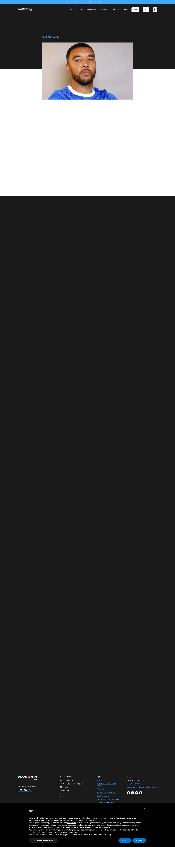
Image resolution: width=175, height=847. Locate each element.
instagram (132, 793)
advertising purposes (121, 825)
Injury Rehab (91, 9)
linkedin (140, 793)
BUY (146, 10)
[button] (145, 808)
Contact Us (116, 9)
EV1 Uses (79, 9)
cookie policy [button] (89, 820)
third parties (71, 823)
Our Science (104, 9)
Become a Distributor (106, 793)
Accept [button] (139, 840)
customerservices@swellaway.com (142, 787)
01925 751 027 (133, 784)
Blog (126, 9)
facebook (128, 793)
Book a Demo (103, 796)
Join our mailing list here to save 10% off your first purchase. (87, 2)
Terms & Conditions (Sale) (108, 799)
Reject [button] (124, 840)
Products (69, 9)
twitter (136, 793)
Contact (100, 789)
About (99, 780)
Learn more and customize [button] (44, 840)
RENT (135, 10)
